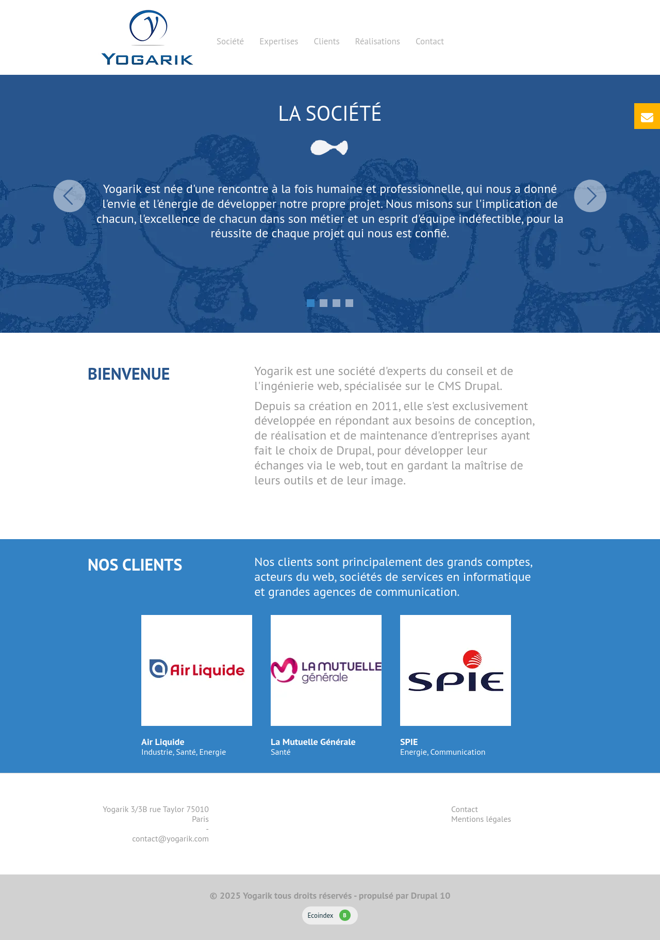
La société (330, 113)
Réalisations (377, 41)
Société (230, 41)
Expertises (278, 41)
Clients (326, 41)
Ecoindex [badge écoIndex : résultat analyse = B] (328, 915)
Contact (430, 41)
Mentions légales (481, 819)
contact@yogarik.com (170, 838)
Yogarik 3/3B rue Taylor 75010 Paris (156, 814)
